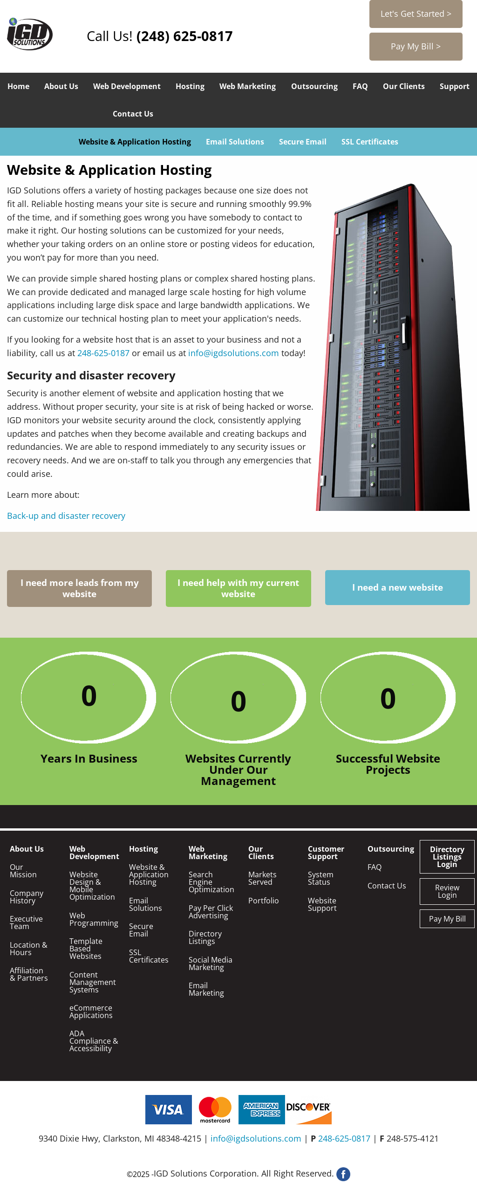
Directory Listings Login (447, 856)
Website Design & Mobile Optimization (92, 885)
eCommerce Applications (91, 1011)
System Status (321, 878)
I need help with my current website (238, 588)
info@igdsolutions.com (233, 352)
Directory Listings (205, 937)
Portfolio (263, 900)
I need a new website (397, 587)
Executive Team (26, 922)
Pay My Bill (447, 919)
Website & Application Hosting (135, 142)
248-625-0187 (103, 352)
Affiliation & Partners (29, 974)
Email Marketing (206, 989)
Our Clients (404, 86)
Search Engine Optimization (211, 882)
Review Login (447, 891)
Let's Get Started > (416, 13)
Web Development (127, 86)
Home (18, 86)
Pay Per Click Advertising (211, 912)
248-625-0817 (344, 1138)
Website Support (322, 904)
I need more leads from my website (79, 588)
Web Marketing (247, 86)
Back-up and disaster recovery (66, 515)
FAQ (360, 86)
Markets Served (262, 878)
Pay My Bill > (416, 46)
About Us (61, 86)
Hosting (190, 86)
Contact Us (133, 114)
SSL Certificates (369, 142)
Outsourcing (314, 86)
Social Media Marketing (210, 963)
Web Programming (93, 919)
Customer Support (326, 852)
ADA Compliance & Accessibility (93, 1040)
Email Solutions (235, 142)
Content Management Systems (92, 982)
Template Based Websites (85, 948)
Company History (26, 897)
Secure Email (303, 142)
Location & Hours (29, 948)
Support (455, 86)
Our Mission (23, 871)
